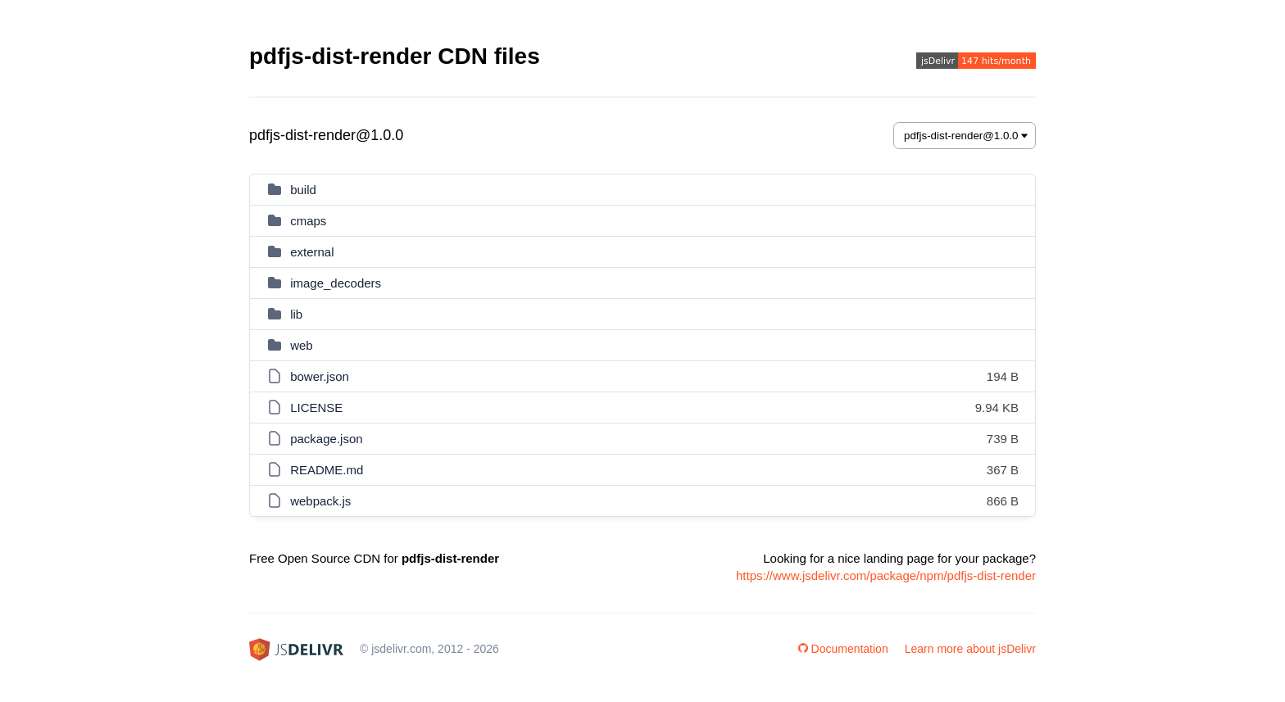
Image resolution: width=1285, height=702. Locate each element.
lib (296, 314)
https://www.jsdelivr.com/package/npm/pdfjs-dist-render (886, 575)
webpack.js (320, 501)
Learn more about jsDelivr (970, 648)
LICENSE (316, 407)
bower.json (319, 376)
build (303, 190)
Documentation (843, 648)
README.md (326, 470)
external (312, 252)
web (301, 345)
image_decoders (335, 283)
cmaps (308, 221)
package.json (326, 439)
